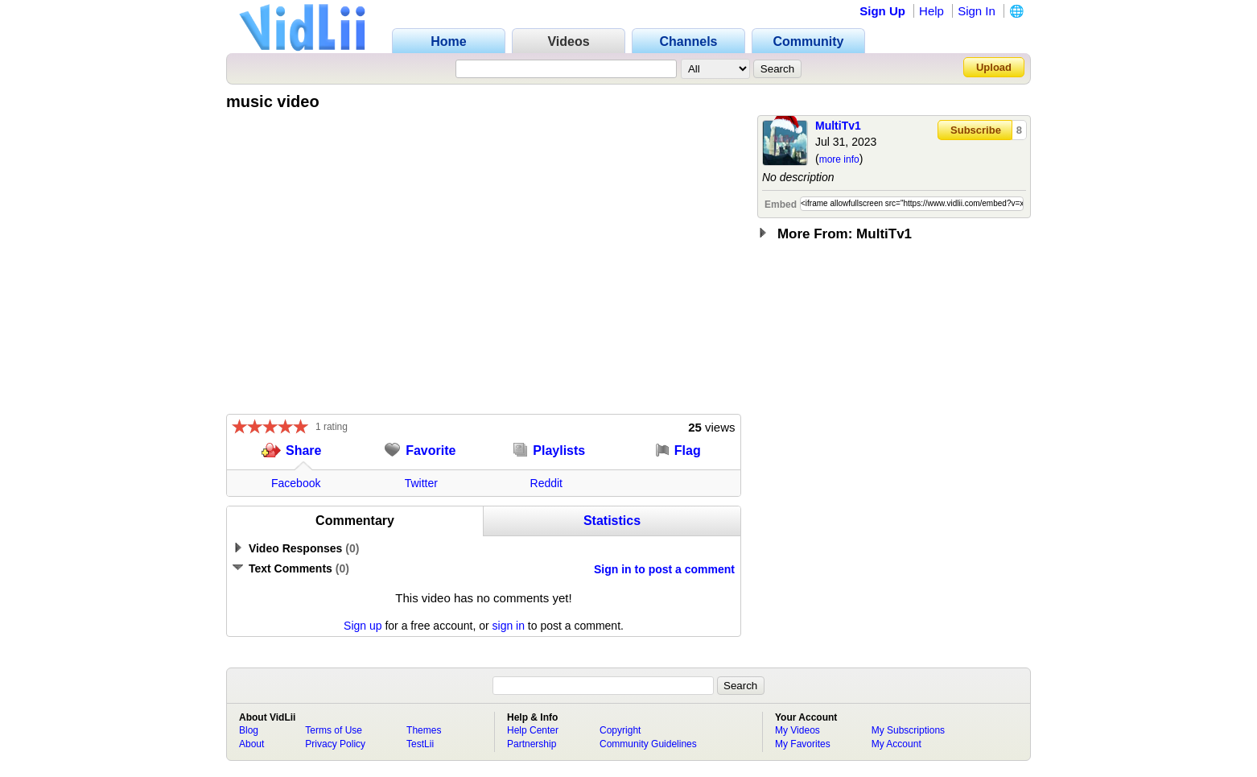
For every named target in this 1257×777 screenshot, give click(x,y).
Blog (248, 730)
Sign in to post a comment (664, 569)
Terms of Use (333, 730)
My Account (896, 744)
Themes (423, 730)
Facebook (295, 483)
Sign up (362, 625)
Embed (781, 204)
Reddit (546, 483)
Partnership (531, 744)
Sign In (976, 11)
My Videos (797, 730)
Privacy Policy (335, 744)
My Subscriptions (908, 730)
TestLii (420, 744)
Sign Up (882, 11)
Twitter (421, 483)
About (251, 744)
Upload (994, 67)
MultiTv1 (838, 125)
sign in (508, 625)
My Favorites (802, 744)
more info (839, 159)
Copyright (620, 730)
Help (931, 11)
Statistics (612, 520)
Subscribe (975, 130)
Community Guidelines (648, 744)
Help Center (532, 730)
